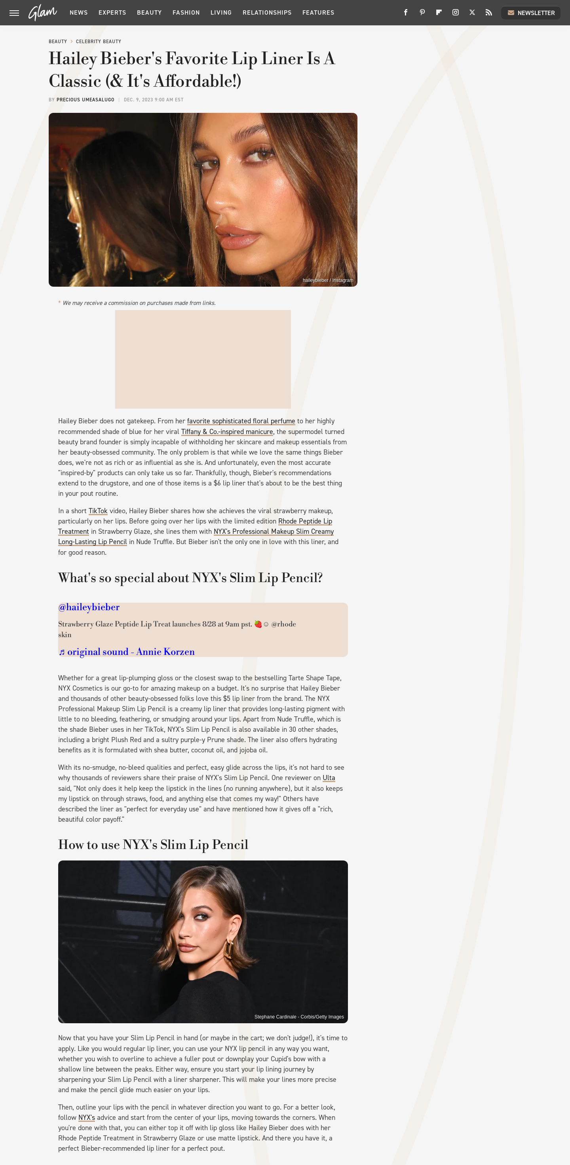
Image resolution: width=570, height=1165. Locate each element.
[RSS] (488, 15)
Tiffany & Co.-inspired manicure (227, 431)
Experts (112, 12)
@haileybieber (89, 607)
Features (318, 12)
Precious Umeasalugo (85, 100)
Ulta (329, 777)
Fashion (186, 12)
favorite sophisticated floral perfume (241, 421)
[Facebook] (405, 15)
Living (221, 12)
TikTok (98, 511)
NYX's (86, 1117)
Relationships (267, 12)
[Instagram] (455, 15)
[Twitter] (472, 15)
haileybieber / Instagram (328, 280)
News (79, 12)
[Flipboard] (439, 15)
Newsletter (531, 12)
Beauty (149, 12)
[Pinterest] (422, 15)
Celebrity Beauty (99, 41)
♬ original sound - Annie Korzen (126, 652)
